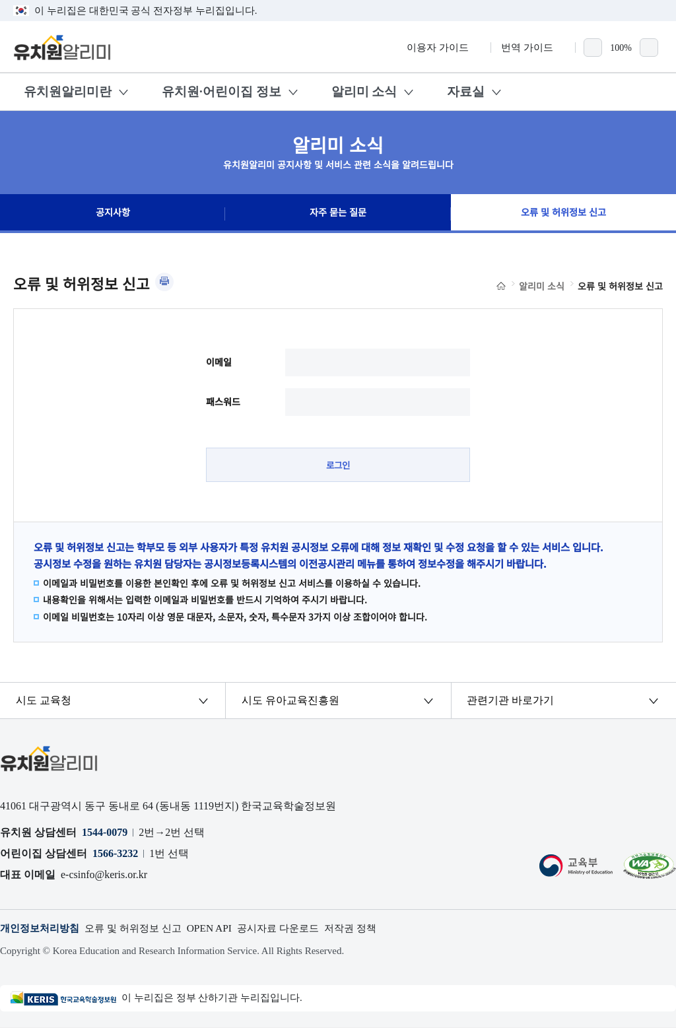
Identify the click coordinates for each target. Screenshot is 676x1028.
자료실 (466, 91)
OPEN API (221, 928)
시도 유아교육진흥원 (290, 700)
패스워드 (223, 401)
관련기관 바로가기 (511, 700)
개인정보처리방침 (42, 928)
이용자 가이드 (444, 47)
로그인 (338, 464)
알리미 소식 (364, 91)
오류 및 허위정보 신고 (563, 214)
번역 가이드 (533, 47)
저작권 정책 (370, 928)
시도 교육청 (44, 700)
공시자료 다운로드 (293, 928)
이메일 (219, 361)
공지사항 (112, 214)
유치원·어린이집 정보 (221, 91)
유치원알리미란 (68, 91)
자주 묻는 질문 (338, 214)
